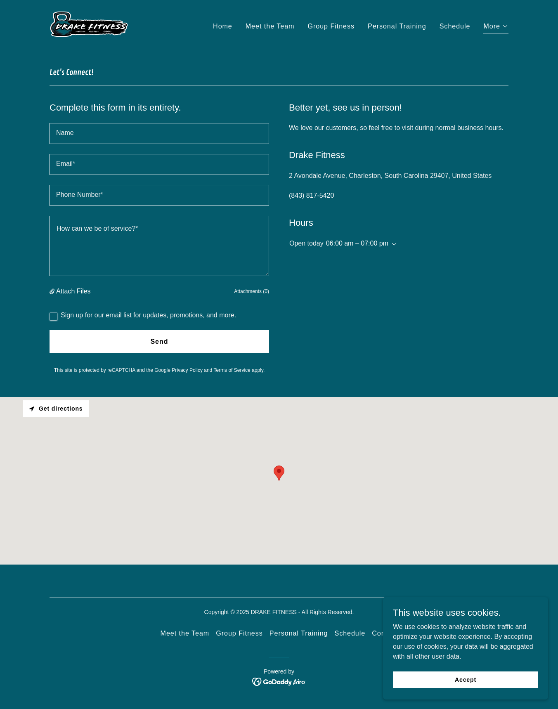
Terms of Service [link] (231, 370)
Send (159, 341)
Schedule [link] (455, 26)
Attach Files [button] (73, 291)
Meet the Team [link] (270, 26)
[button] (495, 27)
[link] (89, 24)
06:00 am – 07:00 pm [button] (357, 243)
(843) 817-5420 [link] (311, 195)
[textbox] (159, 133)
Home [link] (222, 26)
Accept (465, 679)
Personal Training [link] (397, 26)
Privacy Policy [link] (187, 370)
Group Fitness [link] (331, 26)
